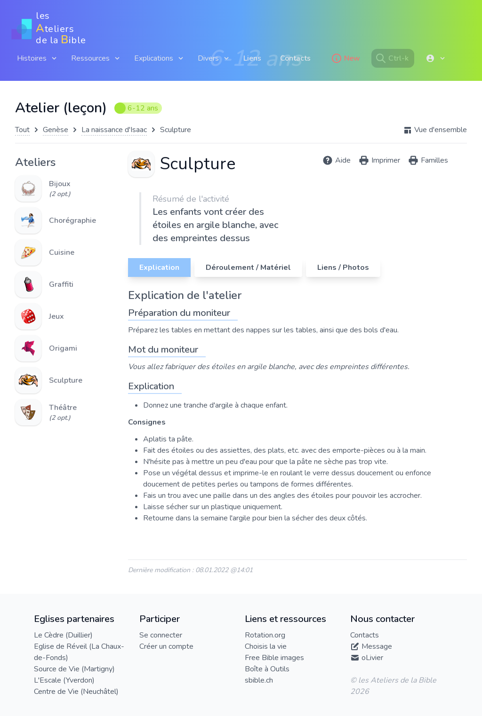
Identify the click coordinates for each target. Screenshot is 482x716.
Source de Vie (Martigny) (74, 669)
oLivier (372, 658)
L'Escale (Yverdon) (64, 680)
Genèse (55, 130)
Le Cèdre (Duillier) (63, 635)
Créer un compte (166, 646)
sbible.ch (259, 680)
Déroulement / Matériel (248, 267)
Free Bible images (274, 658)
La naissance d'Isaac (114, 130)
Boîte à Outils (267, 669)
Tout (22, 130)
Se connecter (160, 635)
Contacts (295, 58)
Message (377, 646)
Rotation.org (265, 635)
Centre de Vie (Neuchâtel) (76, 691)
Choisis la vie (266, 646)
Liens (252, 58)
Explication (159, 267)
